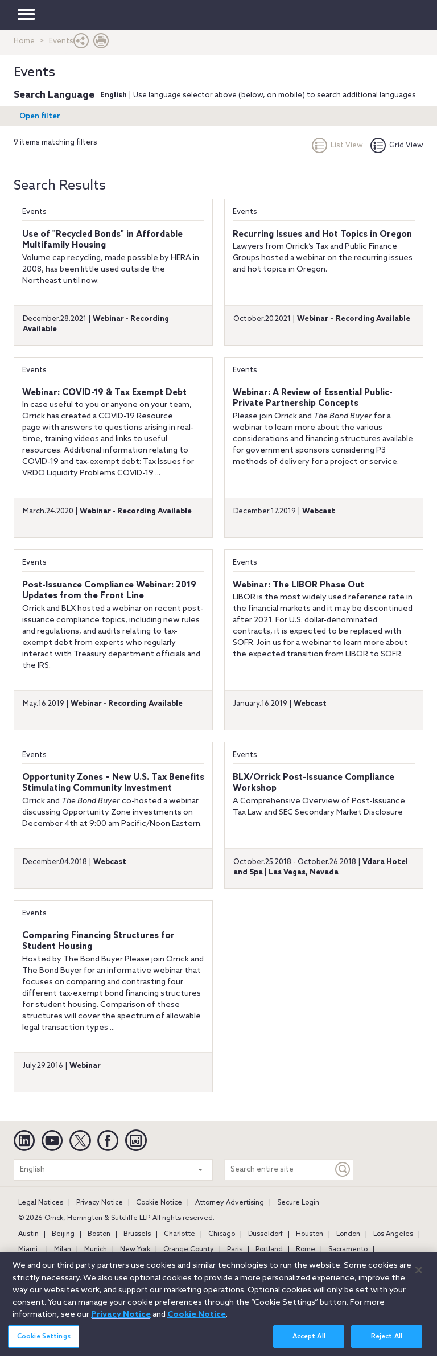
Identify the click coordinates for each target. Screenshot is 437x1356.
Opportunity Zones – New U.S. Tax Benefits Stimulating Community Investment (113, 783)
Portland (269, 1250)
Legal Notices (40, 1203)
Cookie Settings (44, 1342)
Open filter (39, 116)
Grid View (396, 145)
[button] (81, 43)
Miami (28, 1250)
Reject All (386, 1342)
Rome (305, 1250)
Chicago (221, 1234)
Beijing (63, 1234)
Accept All (308, 1342)
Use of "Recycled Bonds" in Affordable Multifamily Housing (102, 240)
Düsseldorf (265, 1234)
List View (337, 145)
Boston (99, 1234)
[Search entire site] (278, 1169)
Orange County (188, 1250)
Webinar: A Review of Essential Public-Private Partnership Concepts (313, 398)
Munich (95, 1250)
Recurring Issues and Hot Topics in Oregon (322, 234)
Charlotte (179, 1234)
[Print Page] (101, 43)
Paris (234, 1250)
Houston (309, 1234)
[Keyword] (343, 1169)
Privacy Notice (99, 1203)
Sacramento (348, 1250)
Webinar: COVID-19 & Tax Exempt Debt (104, 393)
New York (135, 1250)
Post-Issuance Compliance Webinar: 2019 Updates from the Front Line (109, 591)
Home (24, 41)
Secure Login (298, 1203)
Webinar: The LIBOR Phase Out (298, 585)
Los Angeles (393, 1234)
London (348, 1234)
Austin (28, 1234)
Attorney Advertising (229, 1203)
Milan (62, 1250)
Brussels (137, 1234)
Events (34, 212)
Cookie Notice (159, 1203)
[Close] (418, 1275)
